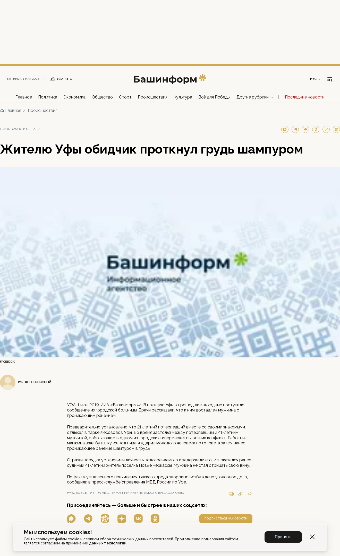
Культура (183, 97)
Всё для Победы (214, 97)
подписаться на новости (226, 518)
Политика (47, 97)
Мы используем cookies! (58, 532)
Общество (102, 97)
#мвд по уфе (77, 493)
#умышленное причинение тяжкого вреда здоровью (141, 493)
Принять (283, 537)
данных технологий (107, 543)
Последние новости (305, 97)
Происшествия (152, 97)
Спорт (125, 97)
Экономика (74, 97)
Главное (23, 97)
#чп (92, 493)
